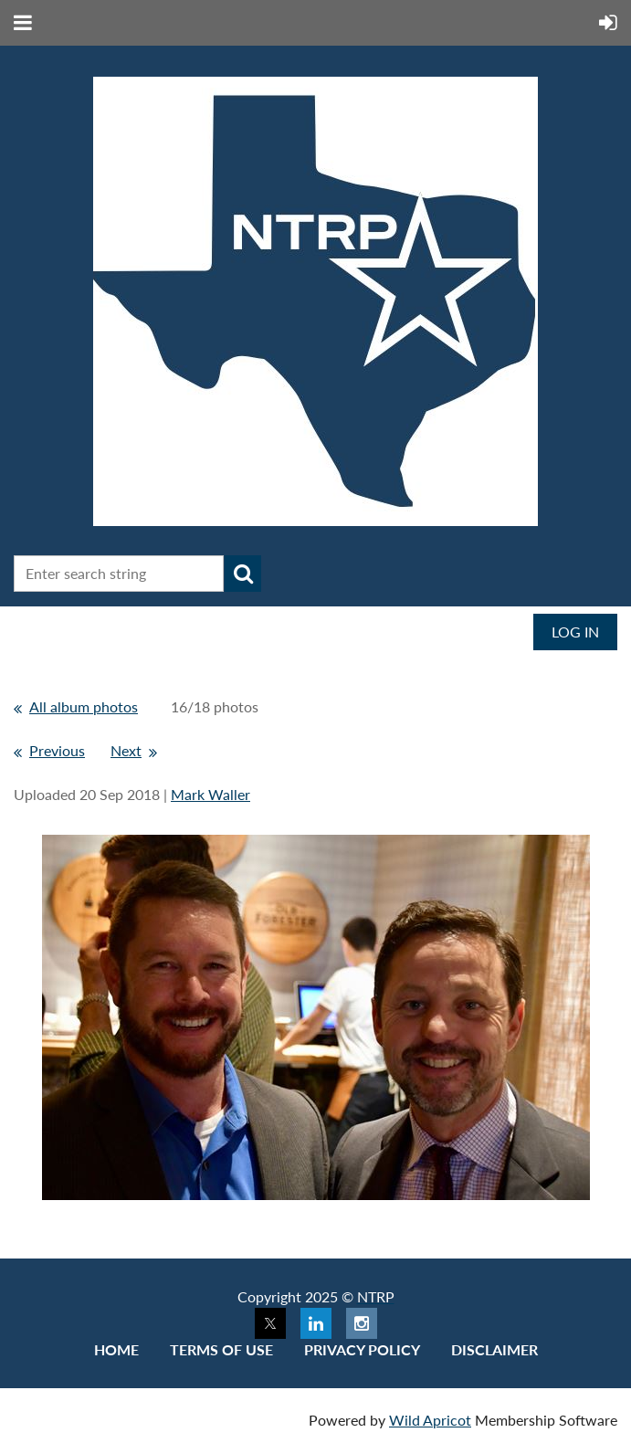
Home (116, 1349)
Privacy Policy (362, 1349)
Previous (57, 750)
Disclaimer (494, 1349)
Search (243, 573)
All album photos (83, 706)
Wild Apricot (430, 1419)
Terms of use (221, 1349)
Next (126, 750)
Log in (575, 631)
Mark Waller (210, 794)
